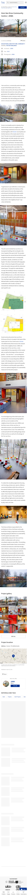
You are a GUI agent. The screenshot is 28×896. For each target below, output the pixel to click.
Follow (15, 686)
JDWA (11, 48)
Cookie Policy (9, 8)
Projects (10, 697)
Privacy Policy (3, 8)
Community (21, 44)
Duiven (14, 132)
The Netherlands (11, 45)
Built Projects (18, 697)
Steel (4, 697)
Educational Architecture (9, 44)
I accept (22, 7)
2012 (8, 51)
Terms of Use (15, 6)
